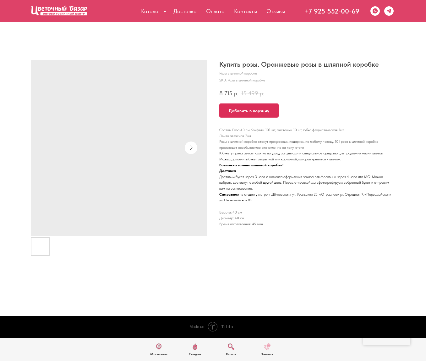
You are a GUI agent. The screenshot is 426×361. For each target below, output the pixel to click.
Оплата (215, 11)
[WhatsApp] (375, 11)
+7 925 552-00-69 (332, 11)
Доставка (185, 11)
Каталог (151, 11)
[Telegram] (389, 11)
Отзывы (275, 11)
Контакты (245, 11)
